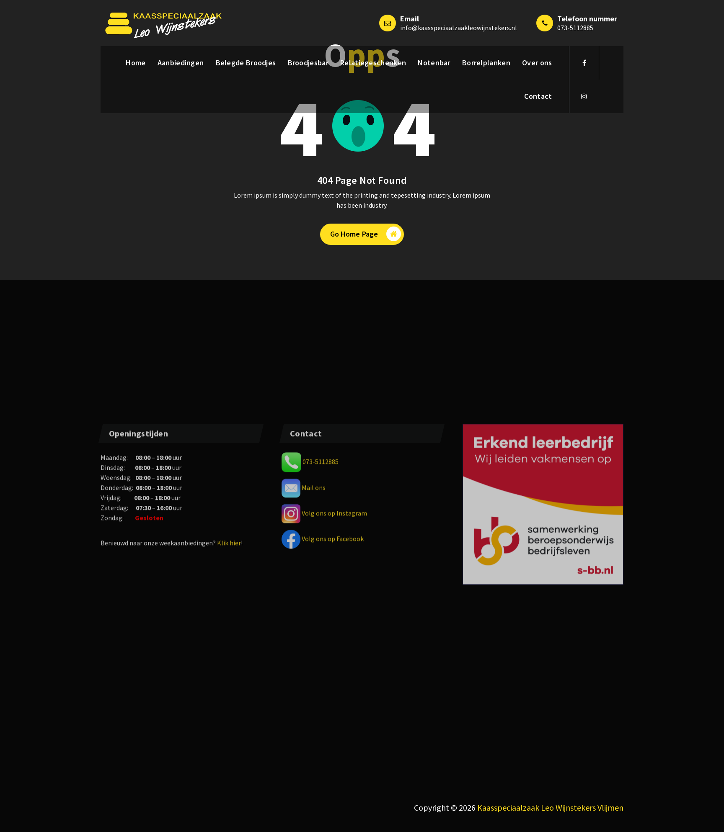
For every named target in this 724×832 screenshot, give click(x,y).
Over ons (537, 62)
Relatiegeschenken (373, 62)
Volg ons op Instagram (334, 745)
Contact (538, 96)
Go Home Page (365, 234)
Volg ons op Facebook (333, 770)
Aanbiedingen (181, 62)
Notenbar (434, 62)
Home (135, 62)
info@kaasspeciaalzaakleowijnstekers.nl (458, 27)
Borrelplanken (486, 62)
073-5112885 (575, 27)
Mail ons (314, 719)
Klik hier (229, 775)
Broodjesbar (308, 62)
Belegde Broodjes (246, 62)
